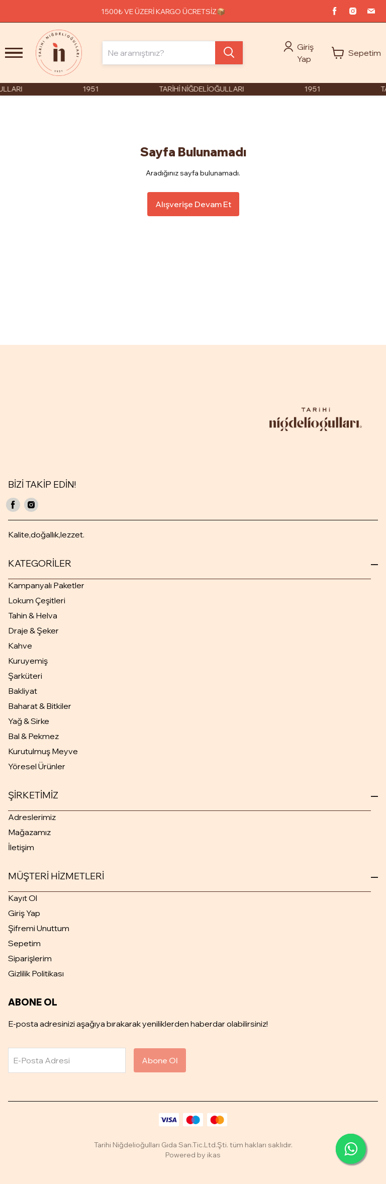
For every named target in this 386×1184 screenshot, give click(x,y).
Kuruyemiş (28, 661)
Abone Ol (160, 1060)
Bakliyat (22, 691)
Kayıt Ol (22, 898)
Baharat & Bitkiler (39, 706)
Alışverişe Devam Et (193, 204)
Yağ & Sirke (28, 721)
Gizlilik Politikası (36, 973)
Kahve (20, 646)
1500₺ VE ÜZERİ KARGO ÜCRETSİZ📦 (163, 11)
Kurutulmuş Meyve (43, 751)
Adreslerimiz (32, 817)
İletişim (21, 847)
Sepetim (24, 943)
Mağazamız (29, 832)
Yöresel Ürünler (36, 766)
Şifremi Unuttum (38, 928)
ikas (214, 1154)
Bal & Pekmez (33, 736)
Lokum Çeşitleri (36, 600)
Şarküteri (25, 676)
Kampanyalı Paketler (46, 585)
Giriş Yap (24, 913)
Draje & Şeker (33, 630)
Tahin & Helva (32, 615)
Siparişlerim (30, 958)
